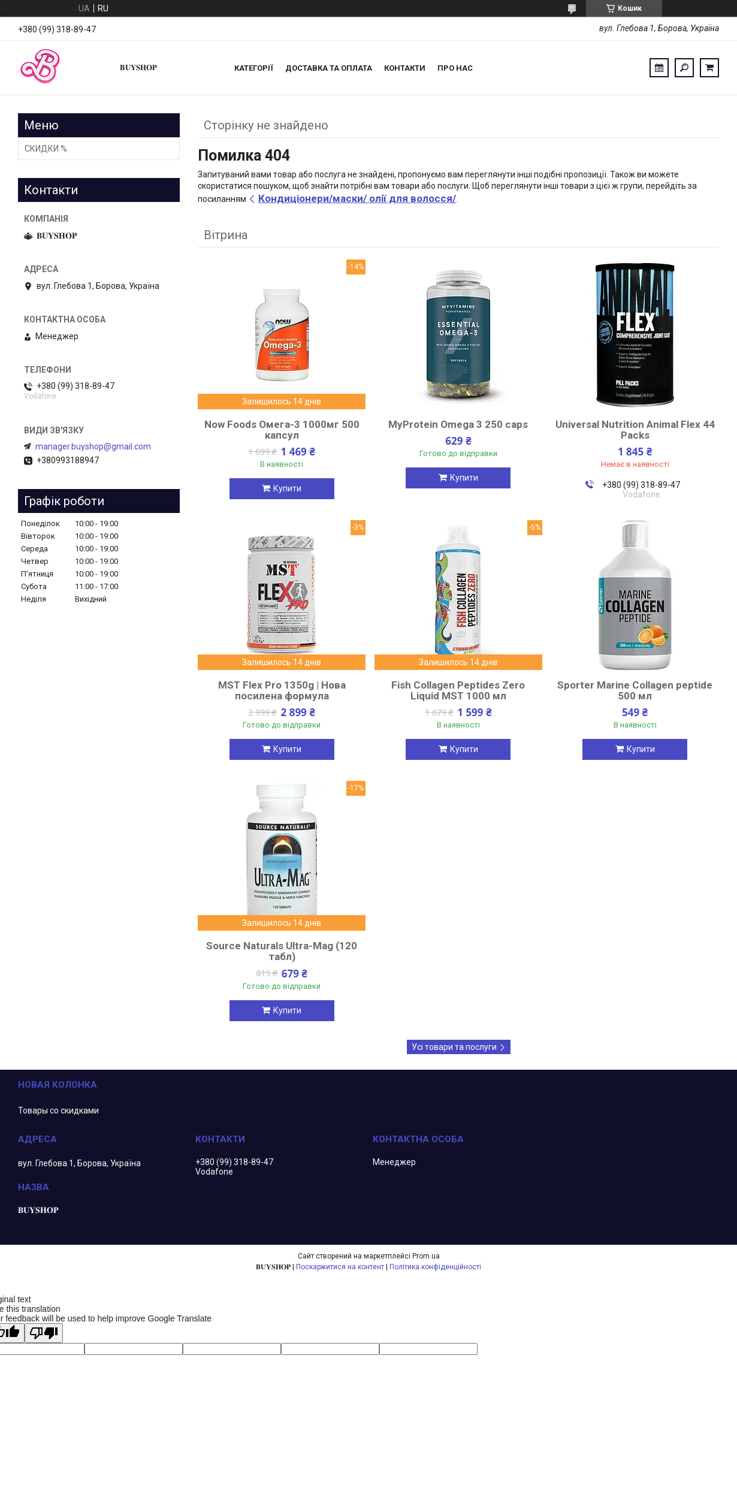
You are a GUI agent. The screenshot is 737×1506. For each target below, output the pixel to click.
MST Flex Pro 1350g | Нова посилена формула (282, 690)
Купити (287, 488)
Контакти (404, 68)
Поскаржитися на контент (340, 1267)
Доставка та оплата (328, 68)
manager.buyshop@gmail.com (93, 446)
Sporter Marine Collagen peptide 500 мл (634, 690)
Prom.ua (426, 1256)
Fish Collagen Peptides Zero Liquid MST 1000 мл (458, 690)
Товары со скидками (58, 1110)
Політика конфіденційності (435, 1267)
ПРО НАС (455, 68)
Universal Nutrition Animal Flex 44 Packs (635, 429)
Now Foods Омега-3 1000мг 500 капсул (282, 429)
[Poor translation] (44, 1333)
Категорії (253, 68)
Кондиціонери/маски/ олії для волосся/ (357, 198)
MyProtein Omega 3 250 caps (458, 424)
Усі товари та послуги (454, 1047)
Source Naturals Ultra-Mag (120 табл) (281, 951)
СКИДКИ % (46, 148)
